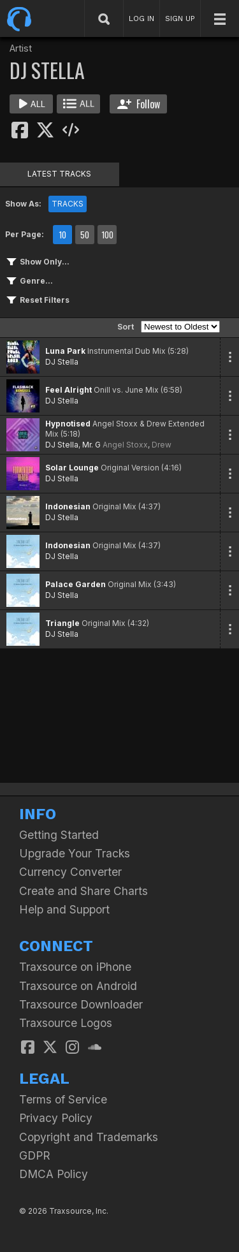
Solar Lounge (72, 467)
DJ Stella (61, 362)
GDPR (34, 1155)
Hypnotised (68, 423)
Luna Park (65, 351)
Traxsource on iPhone (75, 966)
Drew (161, 444)
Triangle (62, 623)
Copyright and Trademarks (88, 1137)
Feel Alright (68, 390)
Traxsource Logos (65, 1023)
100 (107, 234)
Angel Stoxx (125, 444)
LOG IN (141, 18)
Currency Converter (70, 871)
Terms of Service (63, 1099)
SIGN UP (180, 18)
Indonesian (68, 506)
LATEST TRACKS (59, 173)
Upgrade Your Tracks (74, 853)
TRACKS (67, 203)
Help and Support (64, 909)
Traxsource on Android (78, 986)
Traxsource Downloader (81, 1004)
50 (84, 234)
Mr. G (91, 444)
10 (62, 234)
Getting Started (59, 834)
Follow (138, 104)
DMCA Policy (53, 1174)
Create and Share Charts (83, 891)
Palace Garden (75, 584)
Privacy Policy (55, 1118)
